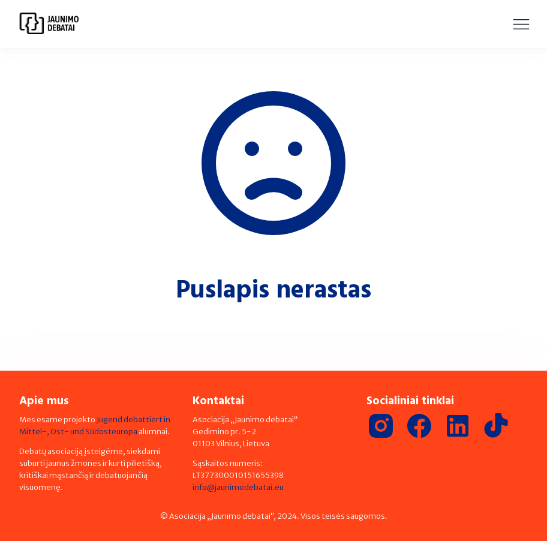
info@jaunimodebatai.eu (238, 487)
